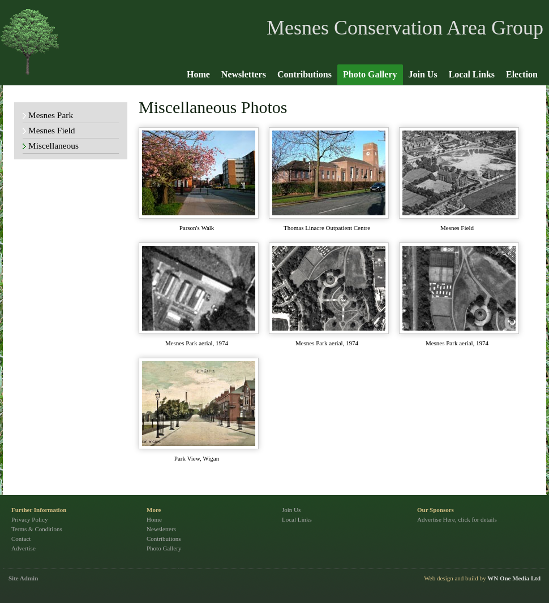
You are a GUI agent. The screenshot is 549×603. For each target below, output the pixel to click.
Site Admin (23, 578)
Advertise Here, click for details (457, 519)
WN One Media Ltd (514, 578)
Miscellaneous (53, 145)
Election (522, 74)
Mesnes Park (50, 115)
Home (198, 74)
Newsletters (243, 74)
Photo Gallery (370, 74)
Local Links (472, 74)
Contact (21, 538)
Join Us (423, 74)
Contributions (304, 74)
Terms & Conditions (36, 529)
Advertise (23, 548)
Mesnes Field (51, 130)
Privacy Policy (29, 519)
